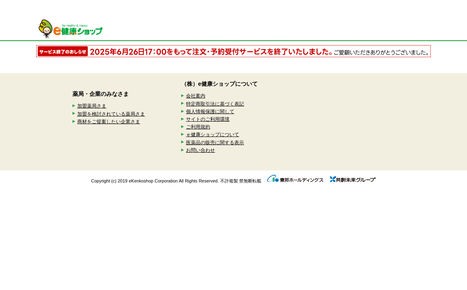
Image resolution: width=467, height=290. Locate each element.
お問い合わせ (200, 150)
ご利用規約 (198, 127)
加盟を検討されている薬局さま (111, 114)
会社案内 (195, 96)
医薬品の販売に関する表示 (215, 142)
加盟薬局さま (91, 106)
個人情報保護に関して (210, 111)
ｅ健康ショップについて (212, 134)
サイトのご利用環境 (207, 119)
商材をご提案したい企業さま (108, 121)
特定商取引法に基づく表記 (215, 104)
